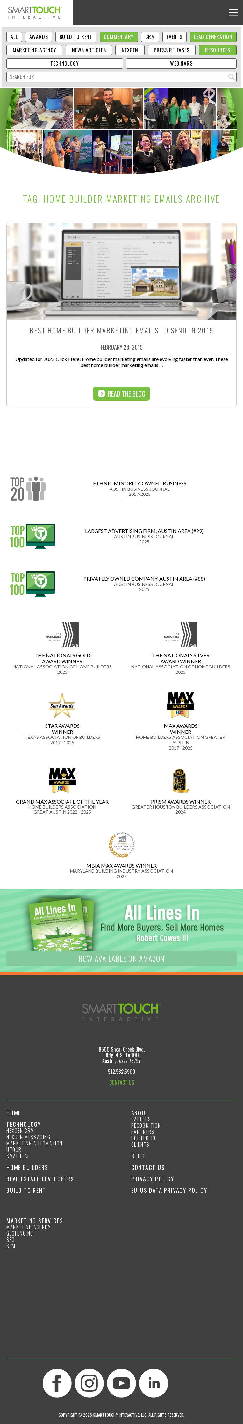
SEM (11, 1246)
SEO (10, 1240)
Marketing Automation (34, 1143)
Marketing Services (34, 1221)
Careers (141, 1119)
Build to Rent (76, 37)
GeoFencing (19, 1233)
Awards (38, 37)
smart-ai (17, 1156)
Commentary (119, 37)
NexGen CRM (20, 1130)
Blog (138, 1156)
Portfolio (143, 1138)
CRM (150, 37)
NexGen (130, 50)
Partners (143, 1132)
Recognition (146, 1125)
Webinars (181, 63)
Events (174, 37)
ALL (14, 37)
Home (13, 1113)
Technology (64, 63)
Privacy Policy (152, 1179)
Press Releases (171, 50)
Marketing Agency (34, 50)
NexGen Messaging (28, 1137)
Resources (217, 50)
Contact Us (148, 1167)
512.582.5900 (121, 1071)
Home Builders (27, 1167)
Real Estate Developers (40, 1179)
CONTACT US (121, 1082)
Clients (140, 1144)
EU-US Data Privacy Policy (169, 1190)
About (140, 1113)
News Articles (89, 50)
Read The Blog (121, 393)
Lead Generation (213, 37)
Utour (14, 1149)
